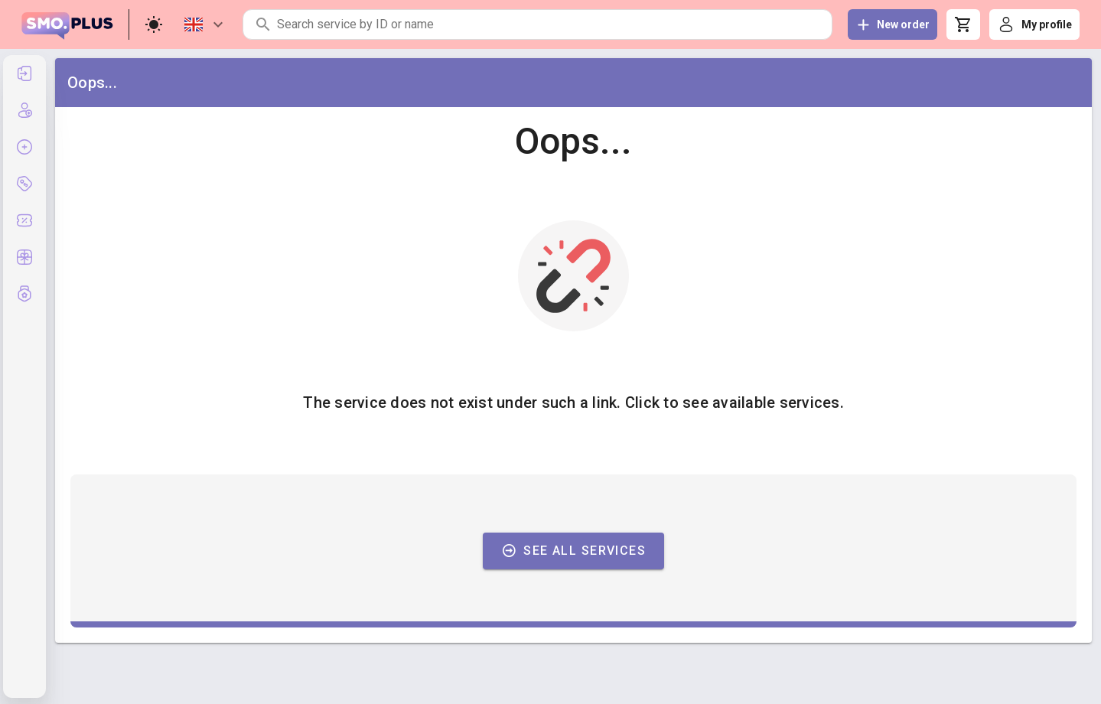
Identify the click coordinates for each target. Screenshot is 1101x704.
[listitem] (24, 73)
